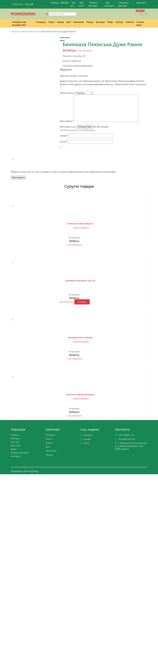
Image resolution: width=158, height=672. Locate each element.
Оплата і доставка (93, 4)
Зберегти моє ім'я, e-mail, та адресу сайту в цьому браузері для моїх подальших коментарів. (63, 172)
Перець (89, 22)
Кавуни (60, 22)
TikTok (84, 443)
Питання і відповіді (123, 4)
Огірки (51, 22)
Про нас (72, 4)
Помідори (41, 22)
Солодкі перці (140, 23)
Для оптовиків (109, 4)
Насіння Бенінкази (30, 31)
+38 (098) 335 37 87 (125, 439)
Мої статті (81, 4)
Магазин (65, 2)
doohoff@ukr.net (124, 435)
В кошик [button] (82, 302)
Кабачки (130, 22)
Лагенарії (100, 22)
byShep (34, 471)
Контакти (141, 2)
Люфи (110, 22)
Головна (54, 2)
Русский (29, 4)
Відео (14, 449)
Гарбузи (119, 22)
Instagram (86, 435)
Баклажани (78, 22)
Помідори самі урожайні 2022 (19, 23)
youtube (85, 439)
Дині (68, 22)
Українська (17, 4)
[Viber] (117, 14)
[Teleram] (122, 14)
